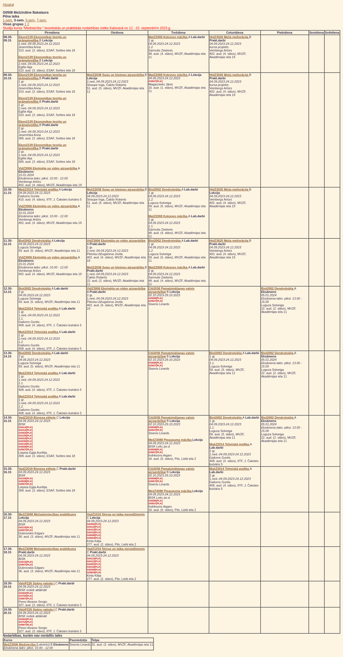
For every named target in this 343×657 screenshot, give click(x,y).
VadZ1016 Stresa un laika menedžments (116, 514)
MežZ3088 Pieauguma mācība (171, 439)
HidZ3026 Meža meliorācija (229, 37)
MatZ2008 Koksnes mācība (168, 37)
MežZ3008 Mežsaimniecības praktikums (47, 514)
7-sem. (42, 20)
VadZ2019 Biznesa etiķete (37, 417)
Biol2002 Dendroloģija (165, 189)
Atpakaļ (8, 5)
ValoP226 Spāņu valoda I (36, 583)
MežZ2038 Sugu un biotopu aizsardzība (116, 74)
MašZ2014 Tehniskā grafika (38, 189)
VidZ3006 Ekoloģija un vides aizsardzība (48, 168)
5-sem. (30, 20)
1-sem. (8, 20)
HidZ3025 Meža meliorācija (229, 189)
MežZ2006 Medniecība (20, 644)
